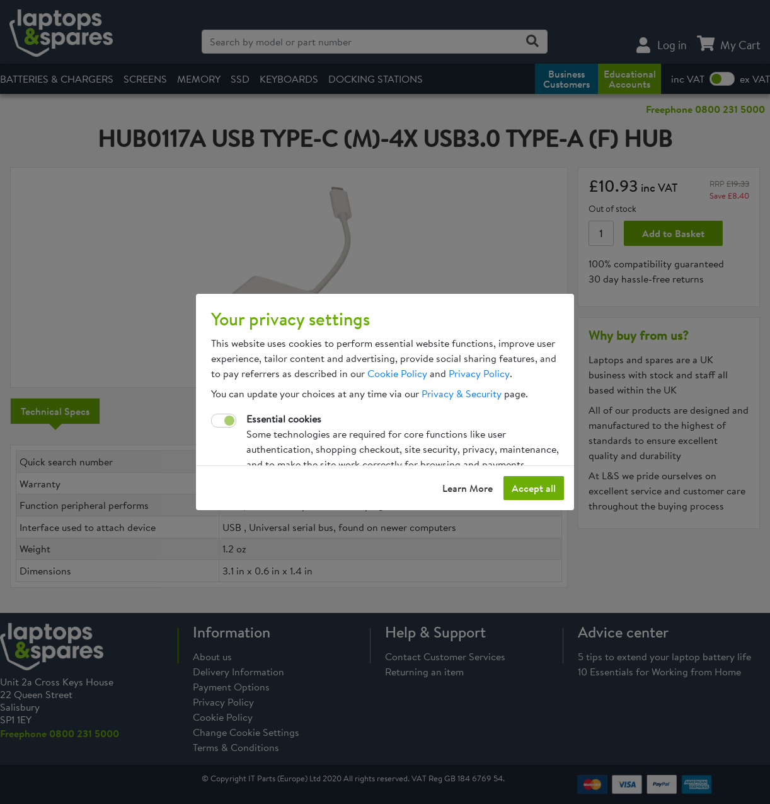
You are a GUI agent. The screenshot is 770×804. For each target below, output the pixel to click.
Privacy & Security (462, 393)
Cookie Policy (397, 373)
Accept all (534, 488)
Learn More (467, 488)
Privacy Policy (479, 373)
